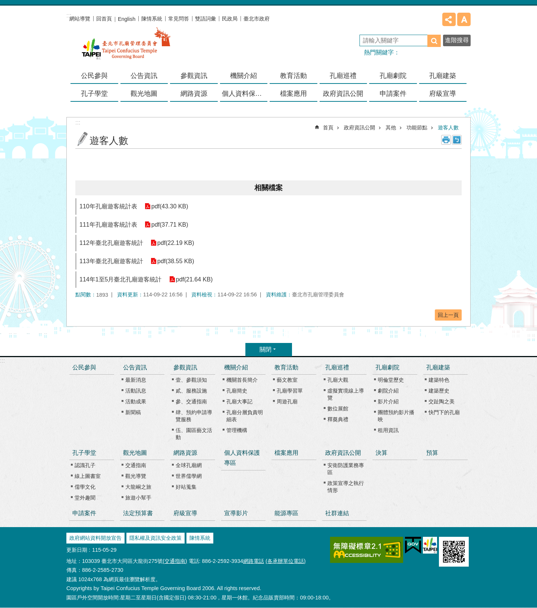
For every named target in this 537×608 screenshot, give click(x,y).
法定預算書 (138, 513)
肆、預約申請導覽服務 (194, 415)
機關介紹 (236, 367)
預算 (432, 453)
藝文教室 (287, 380)
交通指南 (135, 465)
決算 (381, 453)
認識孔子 (85, 465)
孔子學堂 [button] (94, 93)
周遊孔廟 (287, 401)
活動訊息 (135, 391)
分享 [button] (449, 19)
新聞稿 (133, 412)
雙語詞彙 (205, 19)
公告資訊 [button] (144, 75)
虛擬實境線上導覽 (345, 394)
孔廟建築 (438, 367)
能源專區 (286, 513)
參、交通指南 (191, 401)
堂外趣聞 (85, 498)
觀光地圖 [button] (144, 93)
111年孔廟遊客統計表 (108, 224)
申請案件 (393, 93)
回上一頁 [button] (448, 315)
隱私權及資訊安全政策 (155, 538)
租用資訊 (388, 430)
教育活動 (286, 367)
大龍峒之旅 (138, 487)
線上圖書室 (88, 476)
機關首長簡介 (242, 380)
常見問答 (178, 19)
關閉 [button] (265, 349)
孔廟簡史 (236, 391)
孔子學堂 (84, 453)
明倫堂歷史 (391, 380)
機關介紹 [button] (243, 75)
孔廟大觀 (337, 380)
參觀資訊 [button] (193, 75)
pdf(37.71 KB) (169, 224)
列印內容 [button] (446, 140)
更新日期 (76, 550)
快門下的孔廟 (444, 412)
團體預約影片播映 (396, 415)
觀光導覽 (135, 476)
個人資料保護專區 (245, 93)
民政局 (230, 19)
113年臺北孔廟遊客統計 (111, 261)
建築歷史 (438, 391)
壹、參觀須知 (191, 380)
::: (2, 360)
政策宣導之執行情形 (345, 486)
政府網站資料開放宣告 (95, 538)
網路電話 (253, 561)
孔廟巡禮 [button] (343, 75)
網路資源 (185, 453)
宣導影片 (236, 513)
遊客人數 (448, 127)
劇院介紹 (388, 391)
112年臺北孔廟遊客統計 (111, 243)
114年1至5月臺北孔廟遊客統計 (120, 279)
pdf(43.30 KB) (169, 206)
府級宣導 (442, 93)
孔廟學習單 (290, 391)
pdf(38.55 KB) (175, 261)
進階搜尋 (457, 40)
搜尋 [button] (434, 41)
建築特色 (438, 380)
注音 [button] (457, 140)
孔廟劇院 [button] (393, 75)
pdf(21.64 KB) (194, 279)
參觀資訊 (185, 367)
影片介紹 (388, 401)
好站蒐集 (186, 487)
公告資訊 (135, 367)
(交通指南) (175, 561)
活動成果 (135, 401)
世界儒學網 (189, 476)
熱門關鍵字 (379, 52)
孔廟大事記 (239, 401)
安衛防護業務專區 (345, 468)
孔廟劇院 (387, 367)
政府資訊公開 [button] (343, 93)
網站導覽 (79, 19)
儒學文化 (85, 487)
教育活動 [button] (293, 75)
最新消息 (135, 380)
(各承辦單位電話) (286, 561)
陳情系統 (151, 19)
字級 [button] (464, 19)
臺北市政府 (257, 19)
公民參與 (94, 75)
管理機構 (236, 430)
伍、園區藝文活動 (194, 433)
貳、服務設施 (191, 391)
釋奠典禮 (337, 419)
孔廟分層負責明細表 (244, 415)
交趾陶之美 (441, 401)
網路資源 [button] (193, 93)
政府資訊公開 (359, 127)
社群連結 (337, 513)
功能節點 (416, 127)
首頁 (328, 127)
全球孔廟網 (189, 465)
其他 (391, 127)
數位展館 (337, 409)
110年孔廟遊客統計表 (108, 206)
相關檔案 (268, 188)
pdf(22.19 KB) (175, 243)
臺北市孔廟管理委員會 (126, 48)
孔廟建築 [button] (442, 75)
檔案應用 (293, 93)
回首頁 (104, 19)
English (126, 19)
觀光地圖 (135, 453)
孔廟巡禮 (337, 367)
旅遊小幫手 (138, 498)
